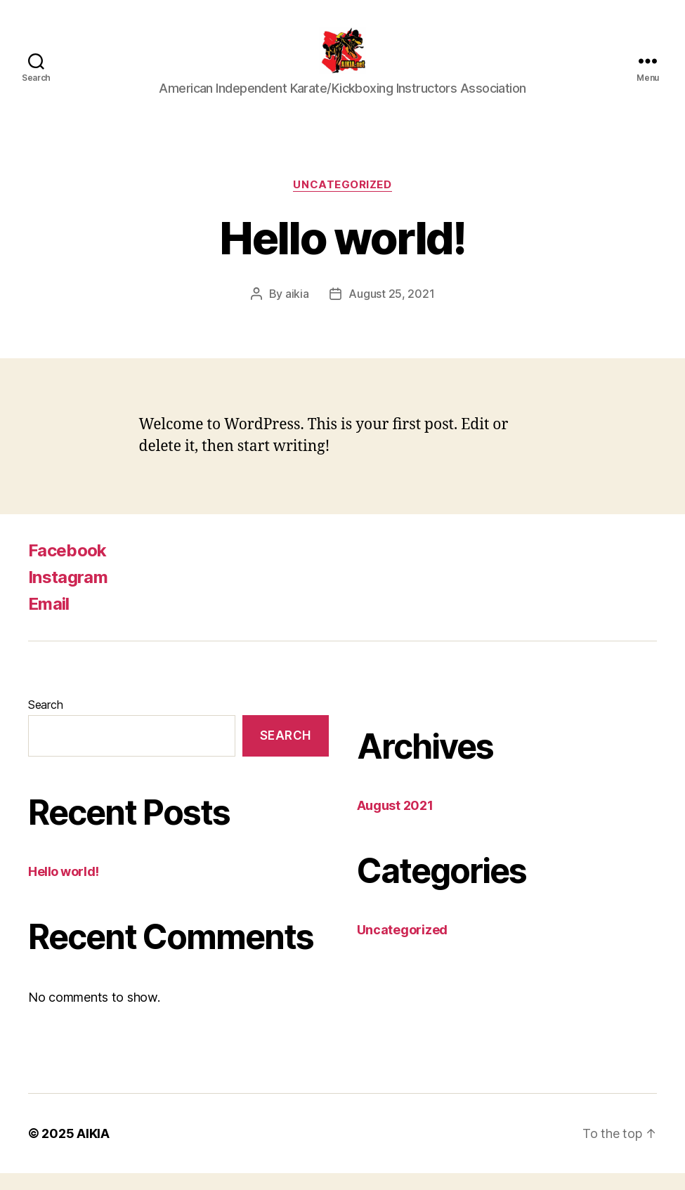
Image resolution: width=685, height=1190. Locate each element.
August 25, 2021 (391, 310)
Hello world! (63, 887)
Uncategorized (342, 201)
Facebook (67, 567)
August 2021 (395, 822)
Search (45, 721)
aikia (297, 310)
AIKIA (93, 1150)
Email (49, 620)
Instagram (67, 594)
